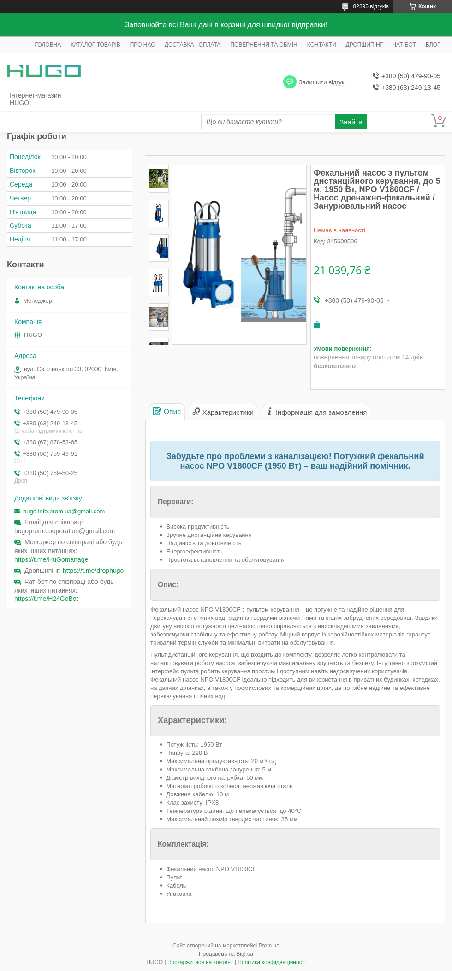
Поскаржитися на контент (200, 962)
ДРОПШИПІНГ (364, 44)
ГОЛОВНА (48, 44)
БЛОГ (433, 44)
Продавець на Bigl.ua (226, 954)
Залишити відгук (322, 82)
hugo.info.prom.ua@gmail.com (64, 511)
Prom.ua (269, 945)
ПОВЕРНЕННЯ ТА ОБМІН (263, 44)
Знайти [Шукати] (350, 122)
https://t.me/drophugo (93, 570)
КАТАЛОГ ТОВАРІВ (95, 44)
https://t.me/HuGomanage (51, 559)
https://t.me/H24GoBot (46, 598)
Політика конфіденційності (272, 962)
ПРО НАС (142, 44)
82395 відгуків (371, 6)
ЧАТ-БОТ (404, 44)
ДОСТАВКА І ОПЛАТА (193, 44)
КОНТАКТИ (321, 44)
